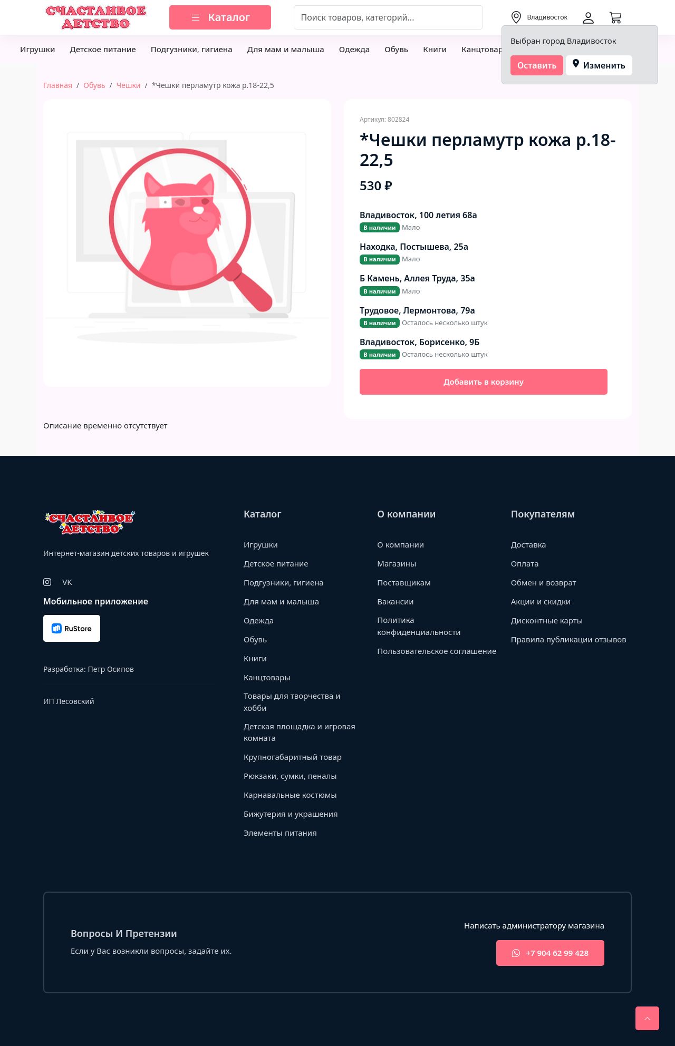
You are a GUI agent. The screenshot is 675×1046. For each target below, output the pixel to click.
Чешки (129, 85)
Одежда (354, 49)
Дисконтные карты (547, 620)
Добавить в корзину (483, 381)
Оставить (537, 65)
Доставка (528, 544)
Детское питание (103, 49)
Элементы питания (280, 832)
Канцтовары (485, 49)
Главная (57, 85)
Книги (435, 49)
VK (67, 581)
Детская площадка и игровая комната (299, 732)
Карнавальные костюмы (290, 794)
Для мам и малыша (285, 49)
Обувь (396, 49)
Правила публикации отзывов (568, 639)
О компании (400, 544)
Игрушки (37, 49)
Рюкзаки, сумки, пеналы (290, 775)
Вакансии (395, 601)
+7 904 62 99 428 (550, 953)
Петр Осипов (110, 669)
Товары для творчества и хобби (292, 701)
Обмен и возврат (543, 582)
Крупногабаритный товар (293, 756)
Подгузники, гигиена (192, 49)
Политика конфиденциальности (418, 625)
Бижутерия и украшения (291, 813)
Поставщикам (403, 582)
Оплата (525, 563)
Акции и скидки (541, 601)
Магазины (396, 563)
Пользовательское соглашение (436, 651)
